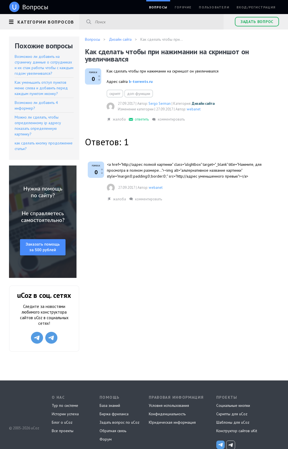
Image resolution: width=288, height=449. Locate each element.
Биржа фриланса (114, 413)
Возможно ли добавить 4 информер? (36, 105)
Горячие (183, 7)
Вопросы (158, 7)
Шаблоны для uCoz (232, 422)
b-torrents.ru (141, 81)
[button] (44, 21)
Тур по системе (65, 405)
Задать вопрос (256, 21)
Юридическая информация (172, 422)
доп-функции (138, 93)
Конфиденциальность (167, 413)
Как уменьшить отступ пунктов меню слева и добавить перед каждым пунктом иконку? (41, 88)
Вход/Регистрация (256, 7)
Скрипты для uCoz (232, 413)
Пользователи (214, 7)
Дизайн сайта (203, 103)
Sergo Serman (159, 103)
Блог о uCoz (62, 422)
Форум (106, 439)
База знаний (110, 405)
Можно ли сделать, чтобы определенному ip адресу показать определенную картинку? (38, 126)
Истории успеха (65, 413)
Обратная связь (113, 430)
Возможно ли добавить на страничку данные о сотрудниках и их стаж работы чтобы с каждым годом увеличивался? (44, 65)
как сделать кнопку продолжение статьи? (44, 145)
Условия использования (169, 405)
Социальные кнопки (233, 405)
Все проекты (62, 430)
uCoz (24, 407)
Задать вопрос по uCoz (120, 422)
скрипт (114, 93)
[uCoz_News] (220, 445)
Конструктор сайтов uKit (236, 430)
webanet (194, 109)
